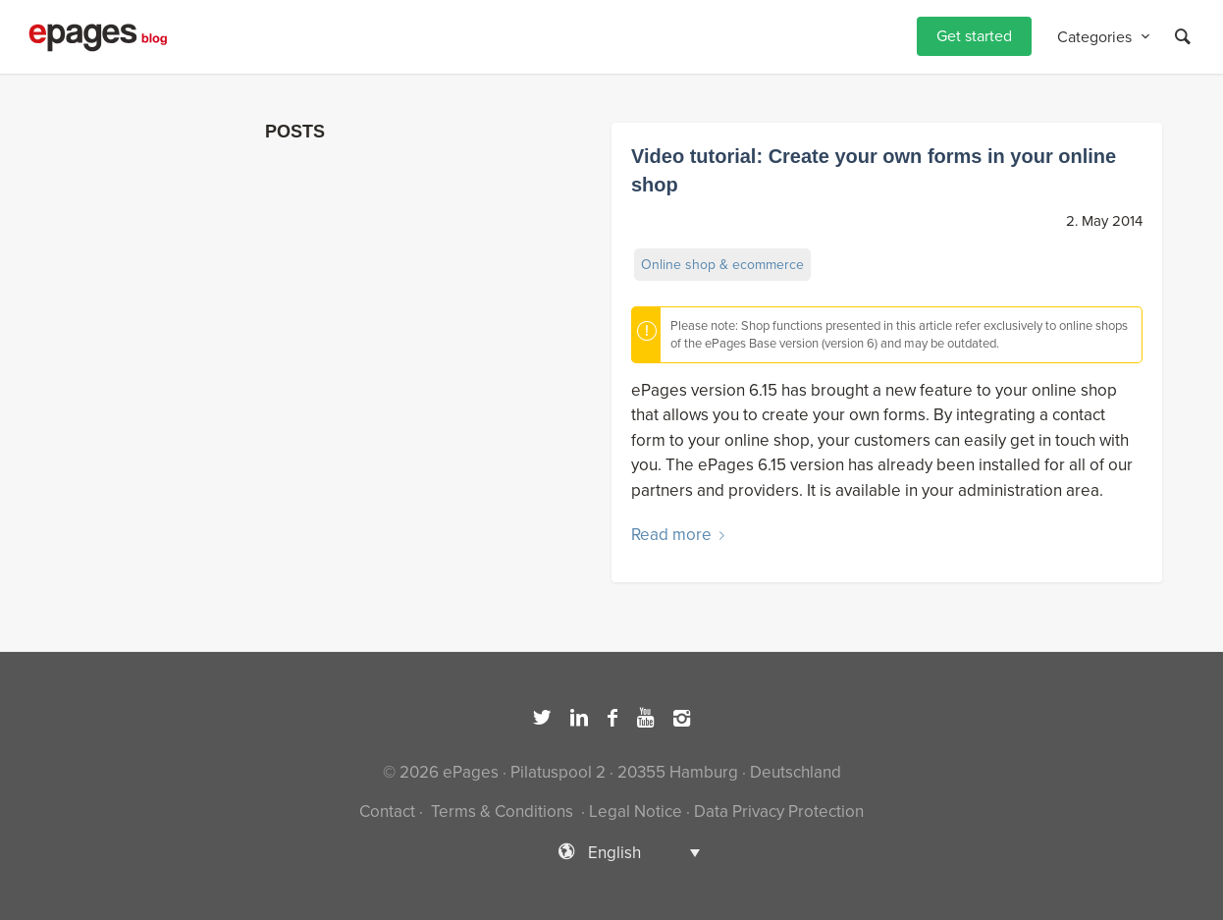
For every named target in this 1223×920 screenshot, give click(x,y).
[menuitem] (974, 37)
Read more (681, 534)
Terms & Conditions (502, 811)
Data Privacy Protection (779, 811)
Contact (387, 811)
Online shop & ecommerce (722, 264)
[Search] (1182, 37)
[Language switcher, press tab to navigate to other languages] (611, 852)
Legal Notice (635, 811)
